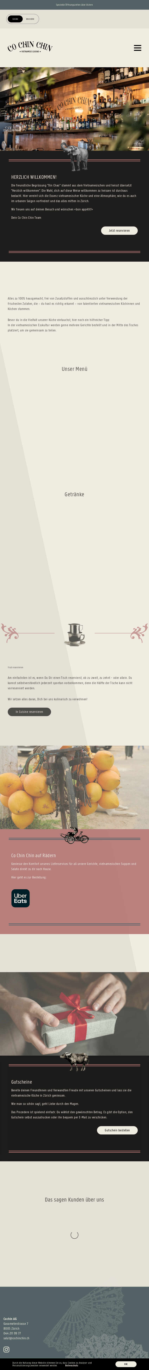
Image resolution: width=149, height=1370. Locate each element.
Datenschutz (26, 1350)
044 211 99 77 (12, 1295)
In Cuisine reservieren (29, 716)
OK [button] (126, 1364)
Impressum (8, 1350)
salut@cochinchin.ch (16, 1299)
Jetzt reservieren (119, 230)
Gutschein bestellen (117, 1130)
